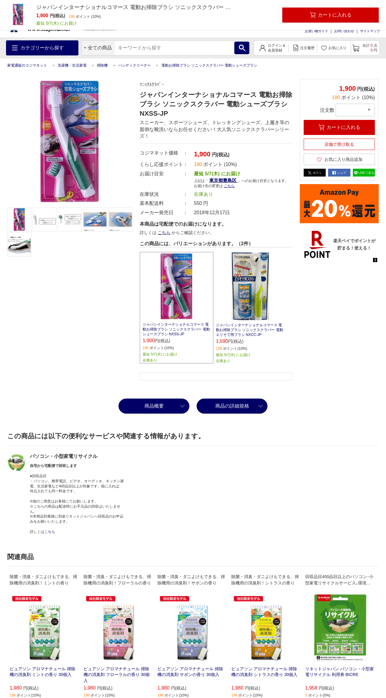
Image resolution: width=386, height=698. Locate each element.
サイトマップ (370, 31)
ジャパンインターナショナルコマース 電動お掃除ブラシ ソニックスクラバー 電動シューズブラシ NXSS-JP (176, 329)
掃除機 (102, 65)
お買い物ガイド (316, 31)
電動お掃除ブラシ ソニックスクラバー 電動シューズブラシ (209, 65)
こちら (229, 186)
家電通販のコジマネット (27, 65)
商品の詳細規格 (232, 405)
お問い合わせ (344, 31)
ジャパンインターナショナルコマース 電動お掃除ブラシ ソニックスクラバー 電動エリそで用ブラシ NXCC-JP (249, 330)
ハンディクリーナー (134, 65)
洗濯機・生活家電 (72, 65)
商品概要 (154, 405)
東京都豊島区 (223, 180)
